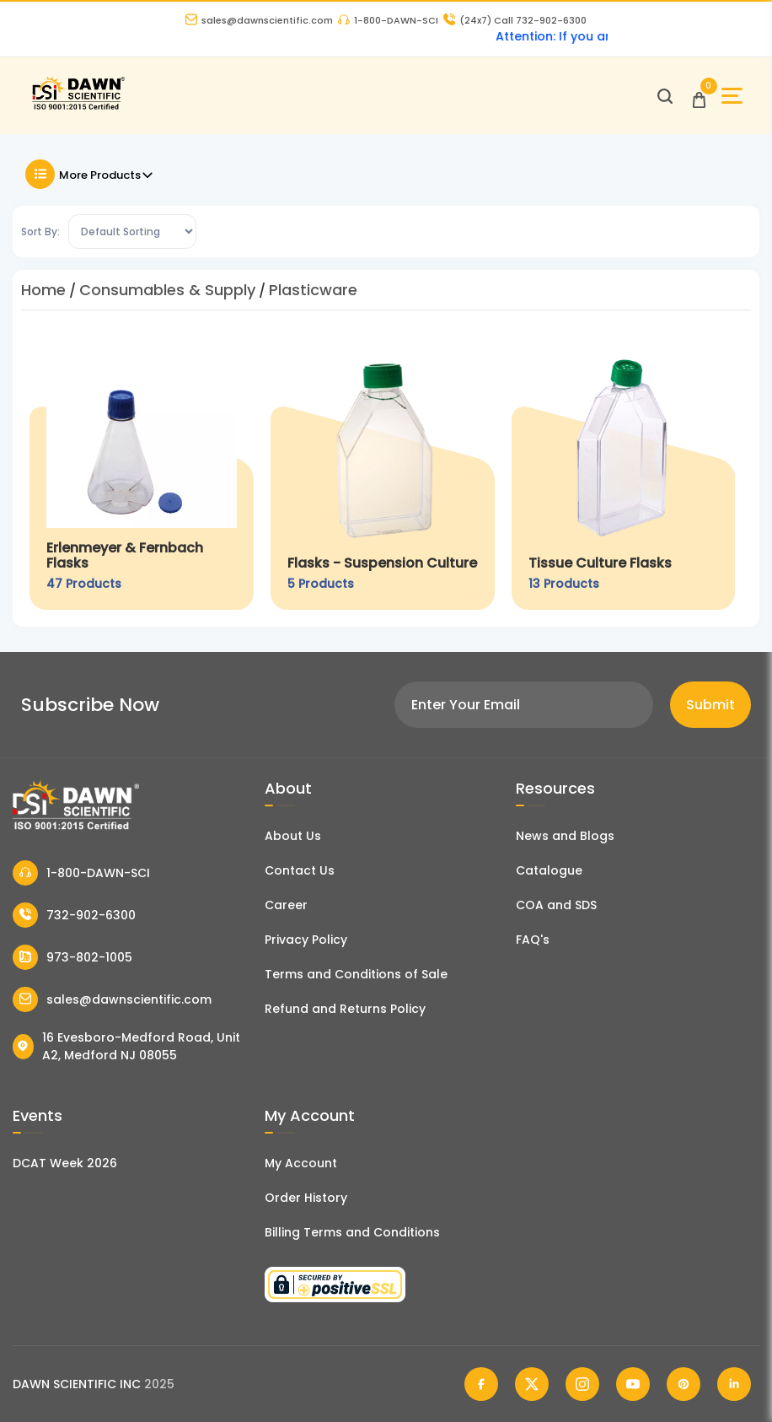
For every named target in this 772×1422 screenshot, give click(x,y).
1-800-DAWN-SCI (388, 20)
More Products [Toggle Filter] (89, 174)
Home (43, 289)
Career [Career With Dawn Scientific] (286, 905)
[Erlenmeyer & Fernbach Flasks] (141, 473)
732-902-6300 (74, 915)
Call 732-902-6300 (515, 20)
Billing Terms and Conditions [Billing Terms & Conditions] (352, 1232)
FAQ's (533, 939)
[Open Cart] (699, 95)
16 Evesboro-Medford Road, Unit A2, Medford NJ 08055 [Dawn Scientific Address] (126, 1046)
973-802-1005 (72, 957)
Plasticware (313, 289)
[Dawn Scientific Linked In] (734, 1384)
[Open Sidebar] (732, 96)
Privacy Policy (306, 939)
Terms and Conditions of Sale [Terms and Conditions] (356, 974)
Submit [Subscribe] (710, 704)
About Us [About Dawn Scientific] (293, 835)
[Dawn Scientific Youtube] (633, 1384)
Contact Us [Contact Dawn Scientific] (300, 870)
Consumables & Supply (167, 289)
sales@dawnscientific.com (259, 20)
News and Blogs (565, 835)
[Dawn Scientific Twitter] (532, 1384)
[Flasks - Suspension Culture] (383, 473)
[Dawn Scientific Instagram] (582, 1384)
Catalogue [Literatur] (549, 870)
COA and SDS (556, 905)
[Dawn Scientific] (77, 107)
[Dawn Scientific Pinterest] (683, 1384)
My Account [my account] (301, 1163)
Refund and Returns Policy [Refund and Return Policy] (345, 1008)
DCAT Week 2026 (65, 1163)
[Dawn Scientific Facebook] (481, 1384)
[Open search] (665, 96)
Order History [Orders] (306, 1197)
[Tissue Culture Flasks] (624, 473)
